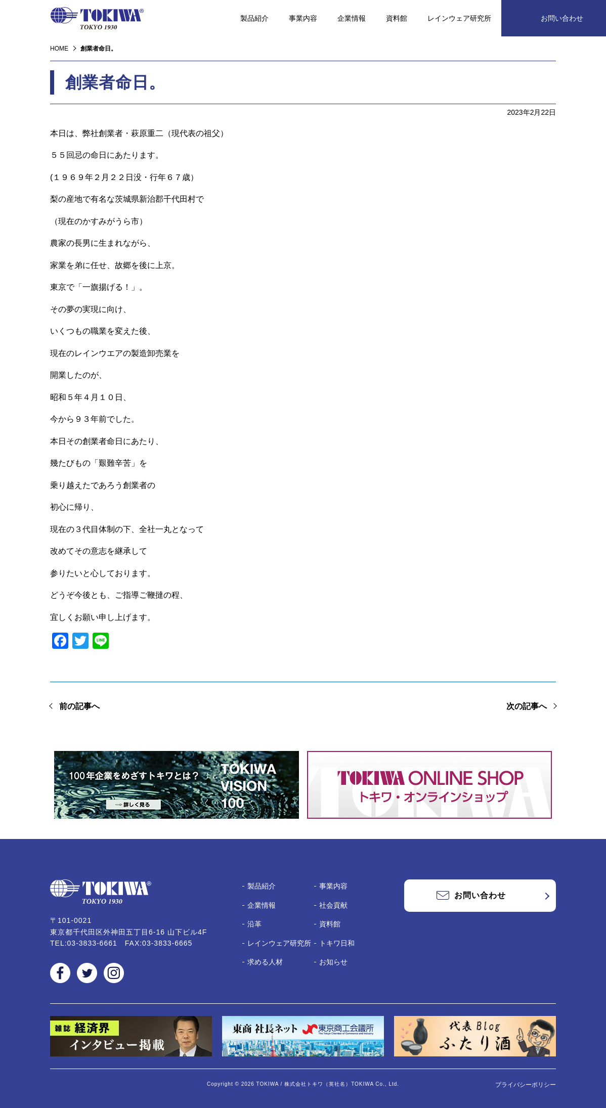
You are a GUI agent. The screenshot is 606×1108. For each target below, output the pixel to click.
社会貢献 (333, 905)
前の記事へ (79, 706)
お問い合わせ (562, 18)
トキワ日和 (337, 943)
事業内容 (303, 18)
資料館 (396, 18)
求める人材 (265, 962)
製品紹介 (254, 18)
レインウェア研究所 (459, 18)
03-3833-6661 (92, 943)
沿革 (254, 924)
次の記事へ (526, 706)
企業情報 (351, 18)
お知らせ (333, 962)
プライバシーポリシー (525, 1084)
